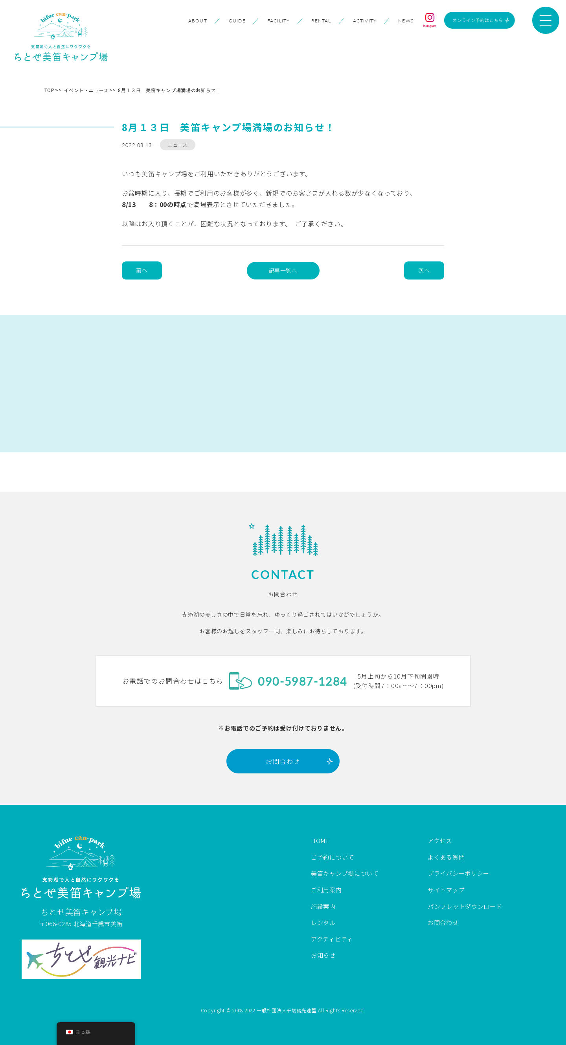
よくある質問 (446, 857)
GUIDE (237, 21)
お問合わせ (283, 761)
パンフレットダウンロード (465, 906)
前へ (141, 270)
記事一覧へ (283, 270)
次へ (424, 270)
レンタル (323, 922)
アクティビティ (332, 939)
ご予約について (332, 857)
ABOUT (197, 21)
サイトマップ (446, 890)
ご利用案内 (326, 890)
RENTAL (321, 21)
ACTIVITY (365, 21)
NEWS (405, 21)
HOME (320, 840)
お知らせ (323, 955)
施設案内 (323, 906)
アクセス (440, 840)
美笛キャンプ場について (345, 873)
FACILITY (278, 21)
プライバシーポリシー (458, 873)
